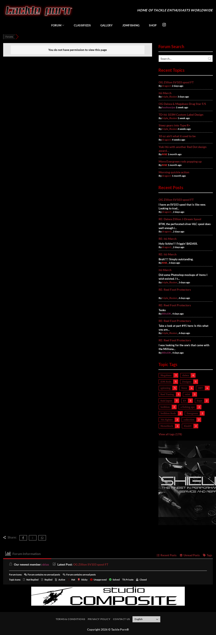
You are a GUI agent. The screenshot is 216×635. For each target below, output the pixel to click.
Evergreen (192, 413)
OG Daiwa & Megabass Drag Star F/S (182, 104)
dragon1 (166, 85)
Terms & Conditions (70, 619)
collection (189, 419)
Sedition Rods (168, 413)
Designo (186, 381)
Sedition (165, 407)
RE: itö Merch (168, 238)
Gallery (106, 25)
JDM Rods (166, 381)
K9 (184, 400)
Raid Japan (166, 400)
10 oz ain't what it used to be (177, 136)
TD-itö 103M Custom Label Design (181, 114)
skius (45, 564)
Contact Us (121, 619)
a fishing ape (188, 407)
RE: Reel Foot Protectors (175, 289)
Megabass (166, 375)
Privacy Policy (99, 619)
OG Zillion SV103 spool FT (176, 82)
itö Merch (165, 93)
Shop (153, 25)
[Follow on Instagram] (164, 25)
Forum (57, 25)
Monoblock (167, 426)
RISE (164, 154)
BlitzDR (166, 313)
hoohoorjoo (169, 107)
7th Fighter (167, 419)
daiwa (185, 375)
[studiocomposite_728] (108, 596)
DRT (200, 388)
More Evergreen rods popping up (180, 161)
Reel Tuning (167, 394)
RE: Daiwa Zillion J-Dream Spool (180, 219)
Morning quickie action (174, 172)
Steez (184, 388)
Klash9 (187, 426)
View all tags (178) (170, 434)
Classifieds (82, 25)
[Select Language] (146, 619)
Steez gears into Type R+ (174, 125)
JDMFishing (131, 25)
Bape (199, 400)
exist (187, 394)
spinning (166, 388)
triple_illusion (169, 96)
